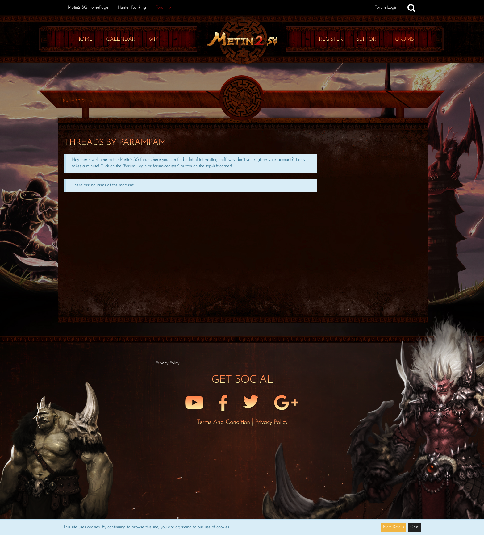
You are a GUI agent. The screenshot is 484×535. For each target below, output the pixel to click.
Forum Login (385, 7)
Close (414, 527)
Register (331, 39)
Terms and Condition (224, 422)
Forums (403, 39)
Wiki (154, 39)
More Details (393, 527)
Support (367, 39)
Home (84, 39)
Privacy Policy (271, 422)
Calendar (120, 39)
